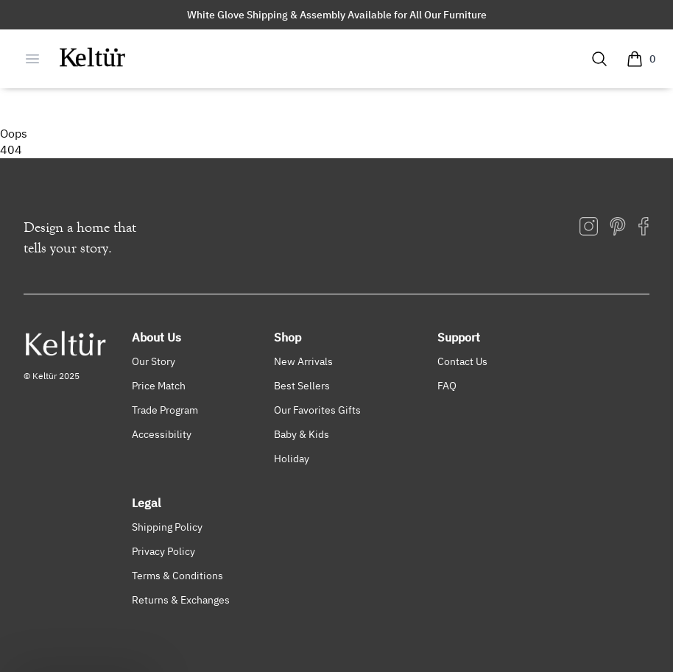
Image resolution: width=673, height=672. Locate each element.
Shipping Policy (167, 526)
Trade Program (165, 409)
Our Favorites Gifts (317, 409)
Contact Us (462, 361)
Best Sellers (302, 385)
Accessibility (161, 434)
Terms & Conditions (177, 575)
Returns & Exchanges (181, 599)
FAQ (447, 385)
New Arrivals (303, 361)
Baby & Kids (301, 434)
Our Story (153, 361)
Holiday (291, 458)
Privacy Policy (163, 551)
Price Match (159, 385)
